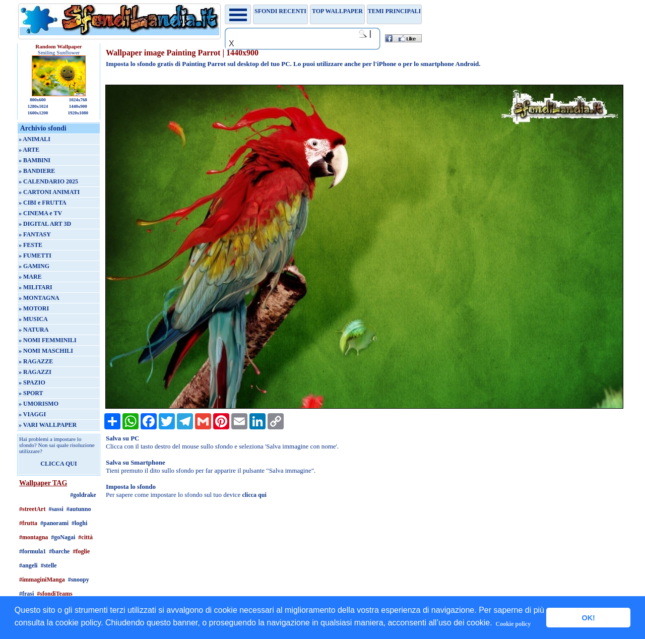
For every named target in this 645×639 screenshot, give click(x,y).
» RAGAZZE (36, 361)
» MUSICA (33, 319)
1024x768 (78, 99)
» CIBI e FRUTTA (43, 202)
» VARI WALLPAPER (48, 424)
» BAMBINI (34, 160)
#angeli (28, 565)
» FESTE (30, 244)
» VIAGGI (32, 414)
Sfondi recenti (280, 11)
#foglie (81, 551)
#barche (59, 551)
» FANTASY (35, 234)
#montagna (33, 537)
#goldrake (83, 494)
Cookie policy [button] (513, 623)
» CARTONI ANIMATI (49, 192)
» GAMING (34, 266)
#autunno (79, 509)
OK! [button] (588, 618)
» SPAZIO (32, 382)
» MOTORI (34, 308)
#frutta (28, 523)
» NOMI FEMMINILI (48, 340)
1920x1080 (78, 112)
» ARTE (29, 149)
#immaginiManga (42, 579)
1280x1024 (38, 106)
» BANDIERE (37, 170)
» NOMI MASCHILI (46, 350)
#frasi (26, 593)
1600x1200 (38, 112)
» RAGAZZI (35, 371)
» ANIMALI (34, 139)
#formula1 (32, 551)
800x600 (38, 99)
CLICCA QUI (58, 463)
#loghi (79, 523)
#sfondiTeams (54, 593)
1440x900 (78, 106)
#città (85, 537)
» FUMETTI (35, 255)
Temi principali (394, 11)
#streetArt (32, 509)
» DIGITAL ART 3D (45, 223)
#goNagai (63, 537)
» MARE (30, 276)
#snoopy (78, 579)
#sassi (55, 509)
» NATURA (33, 329)
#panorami (54, 523)
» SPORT (31, 393)
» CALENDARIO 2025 (48, 181)
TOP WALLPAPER (337, 11)
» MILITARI (35, 287)
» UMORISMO (38, 403)
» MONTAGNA (39, 297)
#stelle (49, 565)
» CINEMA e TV (40, 213)
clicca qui (254, 494)
